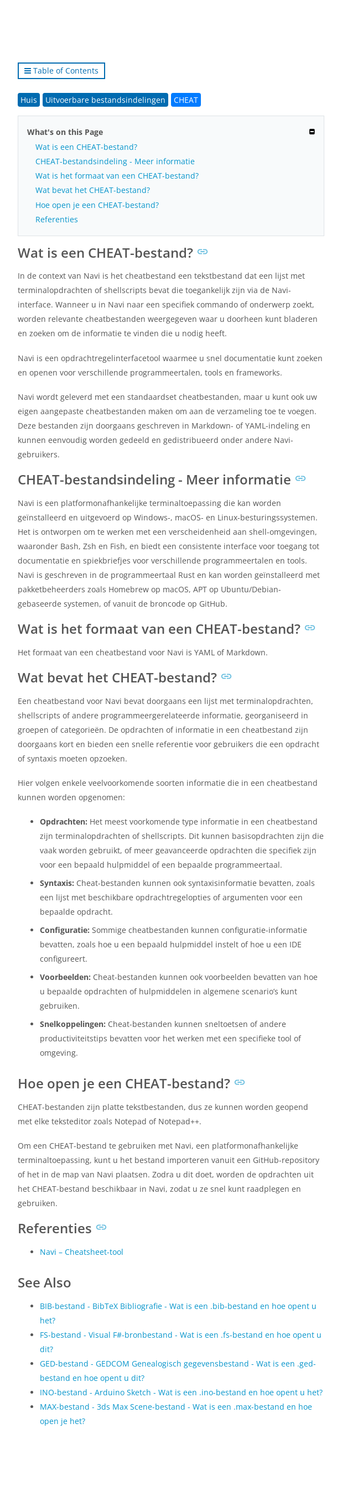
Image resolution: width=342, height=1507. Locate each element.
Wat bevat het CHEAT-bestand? (92, 190)
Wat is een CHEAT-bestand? (86, 147)
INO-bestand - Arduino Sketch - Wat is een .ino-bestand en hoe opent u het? (181, 1392)
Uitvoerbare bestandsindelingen (105, 100)
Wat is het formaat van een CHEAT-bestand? (117, 175)
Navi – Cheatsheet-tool (81, 1252)
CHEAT (186, 100)
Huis (28, 100)
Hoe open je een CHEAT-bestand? (97, 205)
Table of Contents (61, 70)
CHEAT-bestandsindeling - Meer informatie (115, 161)
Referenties (56, 219)
